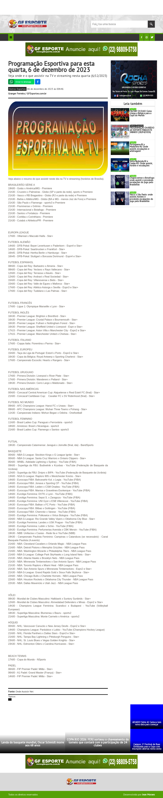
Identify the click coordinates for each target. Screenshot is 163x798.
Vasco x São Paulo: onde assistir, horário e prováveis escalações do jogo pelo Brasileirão (141, 198)
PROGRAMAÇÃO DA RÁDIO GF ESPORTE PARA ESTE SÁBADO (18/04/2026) (142, 130)
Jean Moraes (148, 794)
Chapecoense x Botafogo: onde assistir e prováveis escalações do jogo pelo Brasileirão (142, 181)
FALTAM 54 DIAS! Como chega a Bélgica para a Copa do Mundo (141, 113)
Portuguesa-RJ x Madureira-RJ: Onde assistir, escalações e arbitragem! (139, 147)
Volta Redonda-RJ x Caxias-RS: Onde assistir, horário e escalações (141, 163)
